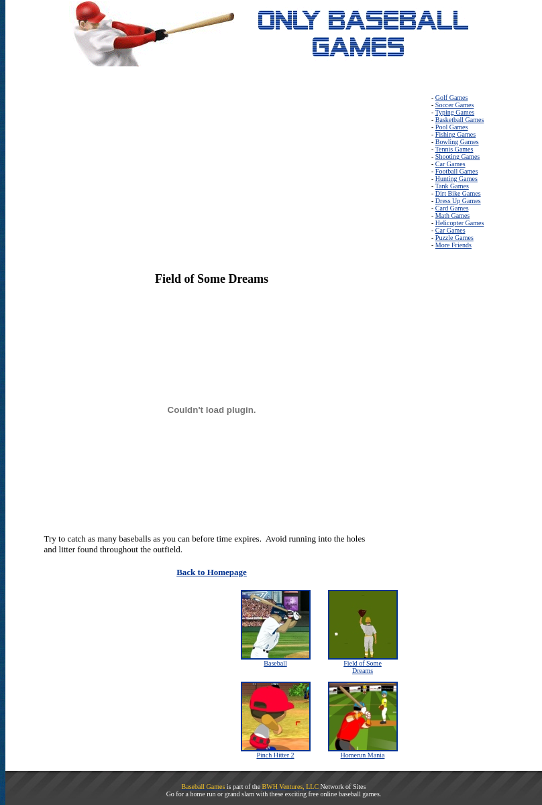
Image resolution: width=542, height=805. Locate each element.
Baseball (275, 663)
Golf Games (451, 97)
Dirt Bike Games (458, 193)
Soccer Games (454, 105)
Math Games (452, 215)
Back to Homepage (211, 572)
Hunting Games (456, 178)
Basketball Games (459, 119)
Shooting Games (457, 156)
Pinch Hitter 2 (275, 755)
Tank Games (452, 186)
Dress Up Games (458, 200)
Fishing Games (455, 134)
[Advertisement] (111, 177)
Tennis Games (454, 149)
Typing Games (454, 112)
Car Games (450, 164)
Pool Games (451, 127)
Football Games (456, 171)
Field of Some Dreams (362, 667)
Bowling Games (457, 141)
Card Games (452, 208)
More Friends (453, 245)
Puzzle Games (454, 237)
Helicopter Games (459, 223)
